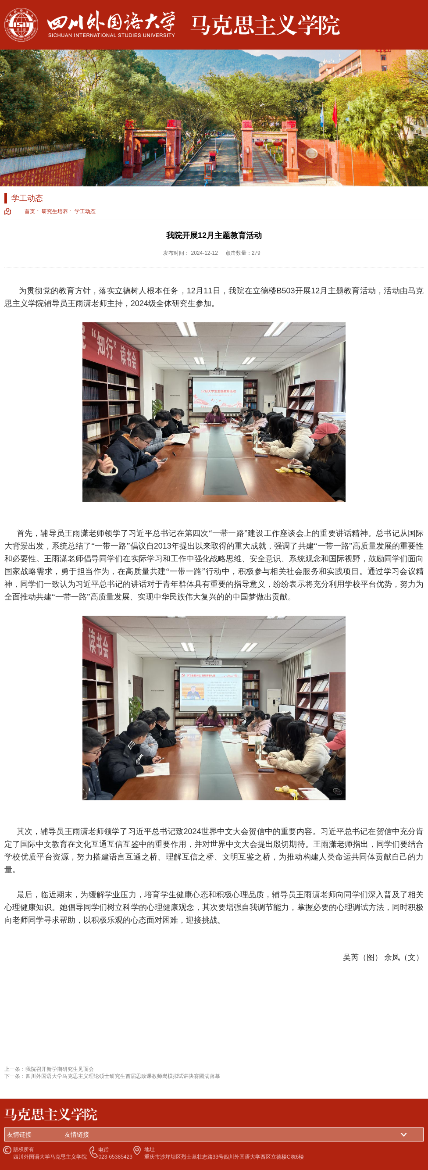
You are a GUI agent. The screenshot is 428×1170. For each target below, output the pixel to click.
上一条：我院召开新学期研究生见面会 (49, 1069)
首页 (30, 211)
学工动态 (85, 211)
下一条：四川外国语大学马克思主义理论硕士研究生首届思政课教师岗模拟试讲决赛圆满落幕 (112, 1076)
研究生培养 (55, 211)
